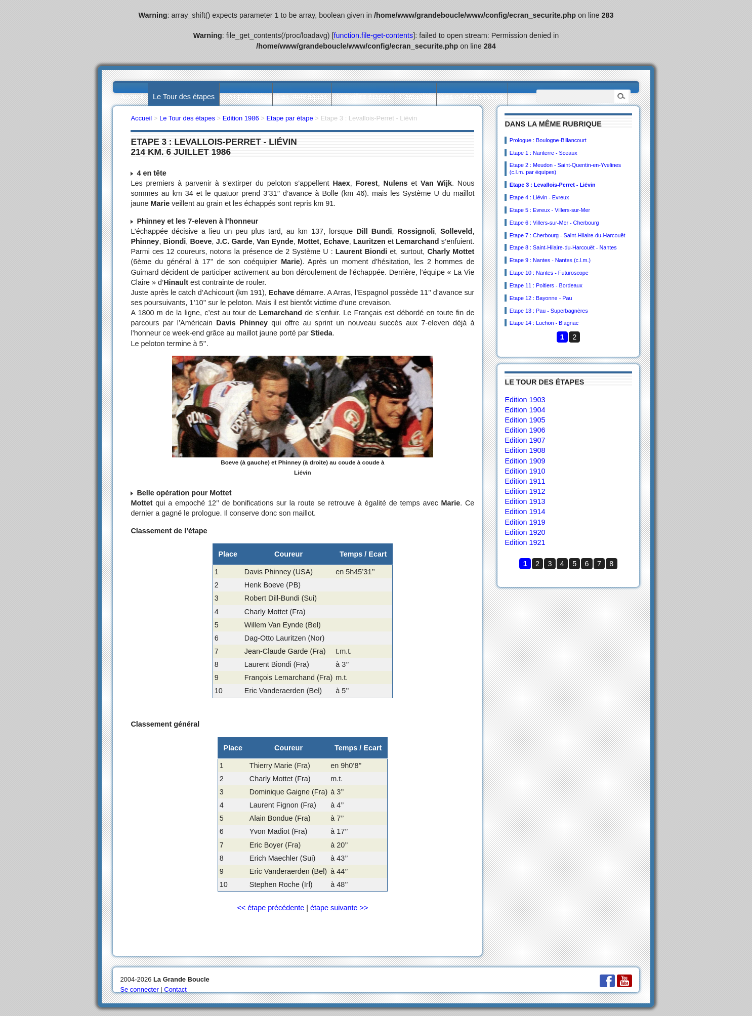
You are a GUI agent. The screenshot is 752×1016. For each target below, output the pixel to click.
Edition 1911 (525, 481)
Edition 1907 (525, 440)
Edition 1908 (525, 450)
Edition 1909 (525, 461)
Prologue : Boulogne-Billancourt (548, 140)
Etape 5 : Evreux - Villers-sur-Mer (550, 210)
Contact (175, 989)
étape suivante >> (339, 908)
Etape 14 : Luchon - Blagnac (544, 323)
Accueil (131, 97)
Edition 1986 (241, 118)
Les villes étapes (363, 97)
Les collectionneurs (472, 97)
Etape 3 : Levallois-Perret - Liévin (553, 185)
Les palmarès (246, 97)
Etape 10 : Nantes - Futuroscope (549, 273)
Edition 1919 (525, 522)
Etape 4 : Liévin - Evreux (539, 197)
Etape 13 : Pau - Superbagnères (549, 311)
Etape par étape (289, 118)
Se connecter (139, 989)
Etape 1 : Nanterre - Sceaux (543, 153)
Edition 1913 (525, 501)
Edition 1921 (525, 542)
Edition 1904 (525, 410)
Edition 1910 (525, 471)
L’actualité (415, 97)
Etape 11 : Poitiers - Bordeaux (546, 285)
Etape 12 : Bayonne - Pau (541, 298)
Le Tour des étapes (184, 97)
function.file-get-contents (373, 35)
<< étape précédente (270, 908)
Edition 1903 (525, 400)
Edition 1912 (525, 491)
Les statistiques (302, 97)
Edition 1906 (525, 430)
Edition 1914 (525, 511)
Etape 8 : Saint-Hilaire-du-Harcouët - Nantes (563, 247)
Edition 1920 (525, 532)
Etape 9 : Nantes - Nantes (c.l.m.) (550, 260)
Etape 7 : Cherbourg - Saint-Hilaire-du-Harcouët (567, 235)
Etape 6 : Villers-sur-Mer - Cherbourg (554, 223)
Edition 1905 (525, 420)
